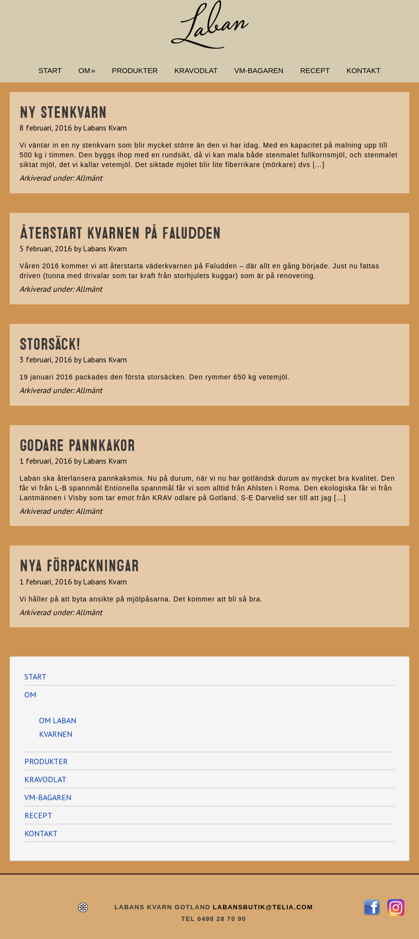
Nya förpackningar (79, 564)
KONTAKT (41, 833)
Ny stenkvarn (63, 110)
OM (30, 694)
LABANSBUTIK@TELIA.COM (261, 907)
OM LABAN (57, 720)
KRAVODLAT (45, 779)
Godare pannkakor (77, 443)
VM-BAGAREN (47, 797)
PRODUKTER (46, 761)
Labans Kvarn (210, 24)
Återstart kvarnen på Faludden (120, 231)
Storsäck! (50, 342)
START (35, 676)
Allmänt (89, 178)
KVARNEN (55, 734)
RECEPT (38, 815)
